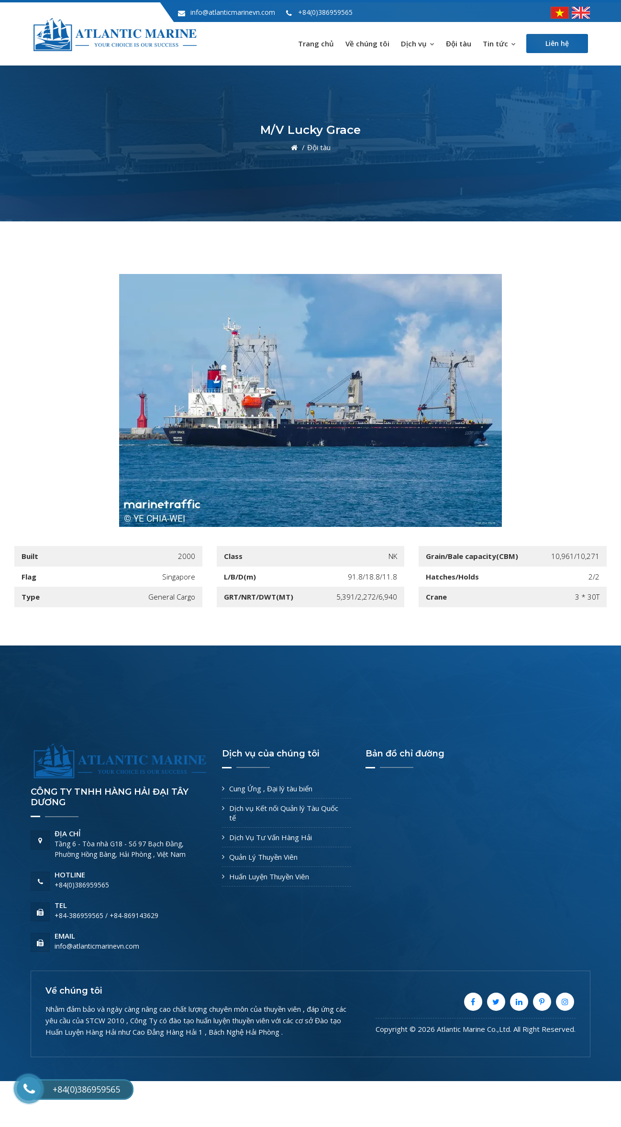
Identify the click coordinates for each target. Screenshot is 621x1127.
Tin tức (499, 43)
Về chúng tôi (367, 43)
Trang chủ (316, 43)
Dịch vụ (417, 43)
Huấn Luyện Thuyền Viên (269, 876)
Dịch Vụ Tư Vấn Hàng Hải (270, 837)
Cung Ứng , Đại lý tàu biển (270, 788)
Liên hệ (557, 43)
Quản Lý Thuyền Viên (263, 857)
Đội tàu (458, 43)
